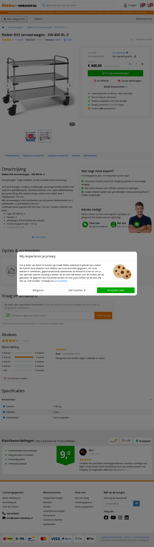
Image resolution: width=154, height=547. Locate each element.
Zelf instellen (77, 290)
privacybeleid (61, 280)
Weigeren (38, 290)
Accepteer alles (115, 290)
